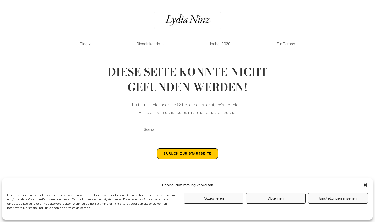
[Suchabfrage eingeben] (187, 129)
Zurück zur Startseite (187, 153)
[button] (365, 185)
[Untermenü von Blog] (89, 44)
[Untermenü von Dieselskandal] (163, 44)
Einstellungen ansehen (338, 198)
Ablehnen (276, 198)
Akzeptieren (214, 198)
